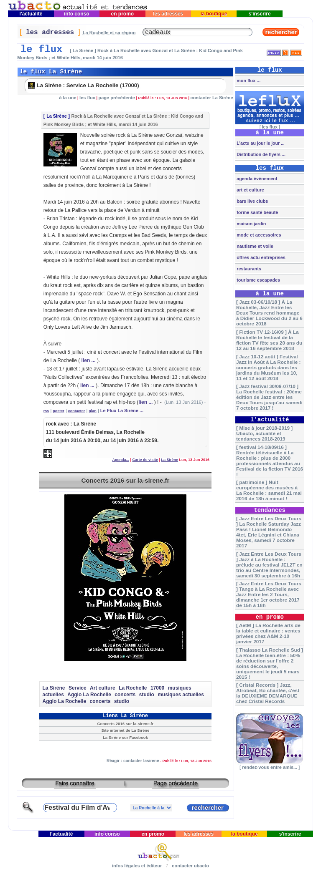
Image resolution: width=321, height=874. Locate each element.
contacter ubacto (190, 865)
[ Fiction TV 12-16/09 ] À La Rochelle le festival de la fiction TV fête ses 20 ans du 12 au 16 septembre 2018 (269, 340)
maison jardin (250, 223)
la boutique (214, 14)
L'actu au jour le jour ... (259, 143)
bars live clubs (251, 201)
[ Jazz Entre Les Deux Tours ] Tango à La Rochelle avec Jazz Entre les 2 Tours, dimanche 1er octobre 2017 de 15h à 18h (268, 594)
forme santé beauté (256, 212)
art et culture (249, 189)
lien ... (89, 360)
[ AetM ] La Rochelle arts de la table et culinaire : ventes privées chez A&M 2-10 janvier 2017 (268, 633)
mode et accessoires (258, 234)
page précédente (117, 97)
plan (93, 411)
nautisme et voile (254, 246)
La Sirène (56, 115)
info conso (77, 14)
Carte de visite (145, 460)
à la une (67, 97)
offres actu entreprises (260, 257)
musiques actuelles (181, 695)
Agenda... (120, 460)
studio (146, 695)
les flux (87, 97)
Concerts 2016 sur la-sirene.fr (125, 480)
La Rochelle (133, 688)
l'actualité (31, 14)
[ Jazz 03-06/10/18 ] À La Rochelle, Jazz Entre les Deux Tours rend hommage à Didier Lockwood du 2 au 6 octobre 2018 (269, 312)
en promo (122, 14)
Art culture (102, 688)
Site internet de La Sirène (125, 730)
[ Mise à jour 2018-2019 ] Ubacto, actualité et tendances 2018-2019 (264, 433)
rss (46, 411)
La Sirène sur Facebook (125, 737)
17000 (157, 688)
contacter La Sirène (212, 97)
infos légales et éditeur (137, 865)
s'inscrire (259, 14)
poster (58, 411)
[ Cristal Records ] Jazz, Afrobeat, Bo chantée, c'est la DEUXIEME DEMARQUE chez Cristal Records (267, 693)
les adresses (168, 14)
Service (78, 688)
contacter (76, 411)
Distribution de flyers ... (260, 154)
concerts (125, 695)
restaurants (248, 268)
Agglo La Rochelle (89, 695)
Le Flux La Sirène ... (121, 410)
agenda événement (256, 178)
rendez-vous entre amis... (269, 767)
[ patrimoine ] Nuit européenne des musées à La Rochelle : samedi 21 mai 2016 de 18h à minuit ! (269, 490)
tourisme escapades (257, 279)
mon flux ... (247, 80)
